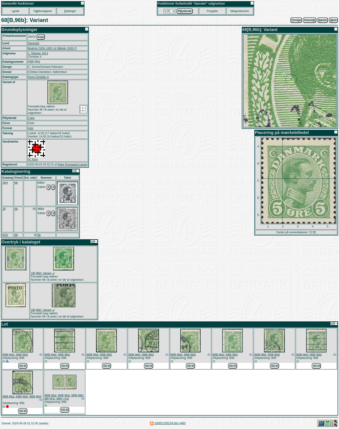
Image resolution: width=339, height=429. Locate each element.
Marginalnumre (239, 11)
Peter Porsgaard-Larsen (72, 164)
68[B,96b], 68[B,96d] (267, 354)
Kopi (41, 37)
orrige (296, 20)
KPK (5, 235)
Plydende (185, 11)
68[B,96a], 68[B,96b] (15, 354)
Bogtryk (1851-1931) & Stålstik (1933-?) (52, 48)
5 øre (31, 118)
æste (322, 20)
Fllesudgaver (43, 11)
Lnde (15, 11)
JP (4, 209)
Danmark (33, 43)
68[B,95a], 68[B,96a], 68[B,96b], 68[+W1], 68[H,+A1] (64, 397)
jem (333, 20)
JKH (5, 182)
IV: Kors (33, 159)
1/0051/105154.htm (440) (170, 423)
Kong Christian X (38, 77)
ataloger (70, 11)
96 (38, 235)
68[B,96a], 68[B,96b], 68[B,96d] (22, 396)
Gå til (22, 365)
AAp (30, 128)
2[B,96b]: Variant (41, 310)
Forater (212, 11)
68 (16, 182)
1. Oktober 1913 (38, 53)
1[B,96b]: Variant (41, 273)
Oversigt (309, 20)
